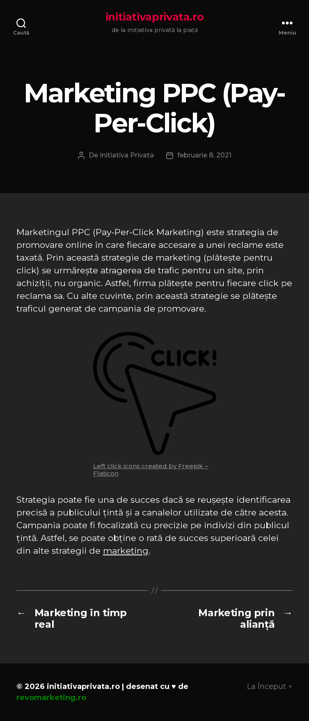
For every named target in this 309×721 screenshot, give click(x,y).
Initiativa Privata (127, 155)
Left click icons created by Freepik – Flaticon (150, 469)
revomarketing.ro (51, 697)
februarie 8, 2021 (204, 155)
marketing (126, 550)
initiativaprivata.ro (154, 17)
